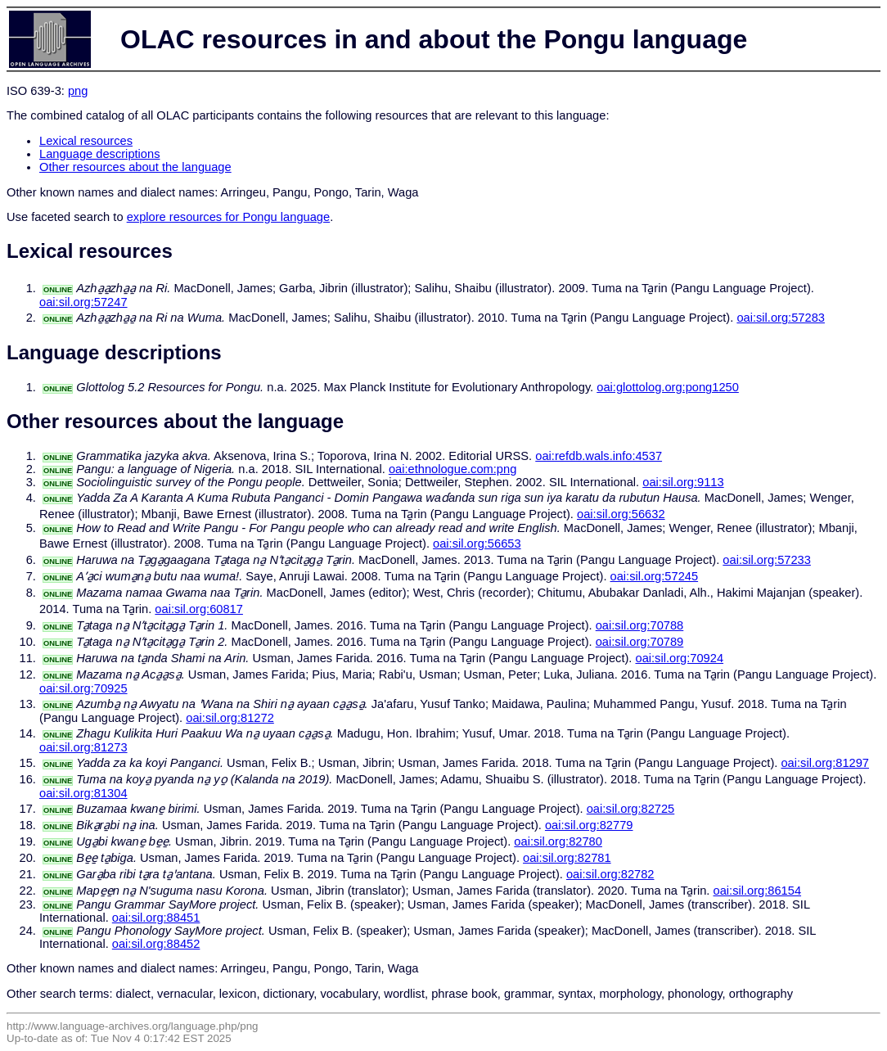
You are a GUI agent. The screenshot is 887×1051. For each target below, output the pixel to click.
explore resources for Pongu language (229, 216)
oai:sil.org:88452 (156, 943)
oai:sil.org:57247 (83, 302)
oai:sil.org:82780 (558, 841)
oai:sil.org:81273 (83, 747)
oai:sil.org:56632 (621, 514)
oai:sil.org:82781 (567, 857)
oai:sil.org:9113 (682, 482)
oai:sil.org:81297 (825, 762)
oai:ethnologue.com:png (452, 469)
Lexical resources (86, 140)
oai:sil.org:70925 (83, 688)
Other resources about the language (135, 167)
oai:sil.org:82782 (610, 874)
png (78, 90)
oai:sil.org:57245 (654, 576)
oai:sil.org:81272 (230, 717)
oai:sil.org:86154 (758, 890)
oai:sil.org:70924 (679, 658)
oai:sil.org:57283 (780, 317)
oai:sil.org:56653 (477, 543)
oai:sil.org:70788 (640, 625)
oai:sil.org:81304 (83, 793)
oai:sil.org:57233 (767, 559)
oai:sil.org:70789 (640, 641)
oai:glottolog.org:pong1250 (668, 387)
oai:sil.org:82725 (631, 808)
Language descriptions (99, 153)
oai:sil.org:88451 (156, 917)
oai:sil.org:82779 (589, 825)
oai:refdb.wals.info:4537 (598, 455)
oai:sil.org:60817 (199, 609)
